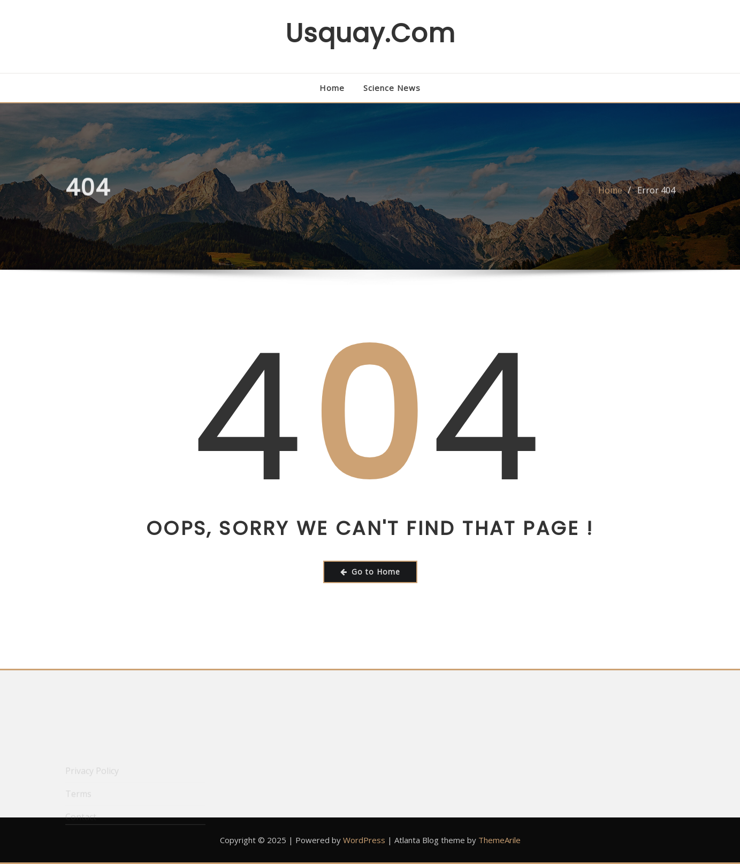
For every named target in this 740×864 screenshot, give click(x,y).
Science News (392, 87)
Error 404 (656, 194)
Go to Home (370, 572)
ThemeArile (499, 840)
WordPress (364, 840)
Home (332, 87)
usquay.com (370, 33)
